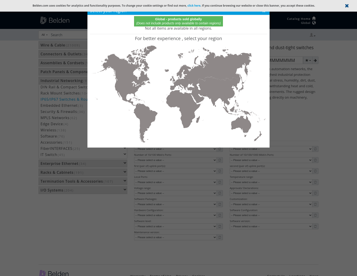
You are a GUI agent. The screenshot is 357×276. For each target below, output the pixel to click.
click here (193, 5)
